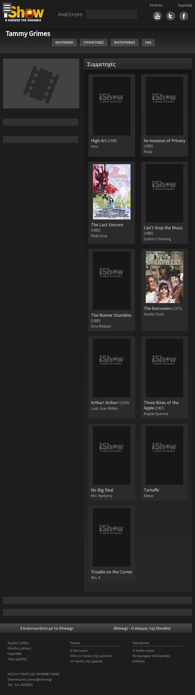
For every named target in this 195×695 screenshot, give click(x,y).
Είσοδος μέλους (19, 648)
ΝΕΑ (148, 42)
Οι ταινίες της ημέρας (86, 661)
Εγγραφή (185, 5)
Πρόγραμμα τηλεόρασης (151, 655)
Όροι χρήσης (17, 658)
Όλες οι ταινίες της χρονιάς (91, 655)
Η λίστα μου (79, 650)
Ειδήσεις (139, 661)
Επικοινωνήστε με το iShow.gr (47, 628)
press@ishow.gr (40, 679)
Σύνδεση (155, 5)
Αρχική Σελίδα (18, 643)
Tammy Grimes (28, 33)
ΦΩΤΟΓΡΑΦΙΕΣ (124, 42)
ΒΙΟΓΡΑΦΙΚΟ (64, 42)
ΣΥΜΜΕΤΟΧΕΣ (94, 42)
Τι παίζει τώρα (143, 650)
